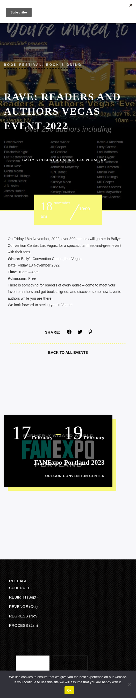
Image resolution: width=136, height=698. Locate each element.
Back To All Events (68, 352)
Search (23, 651)
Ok (69, 690)
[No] (129, 684)
